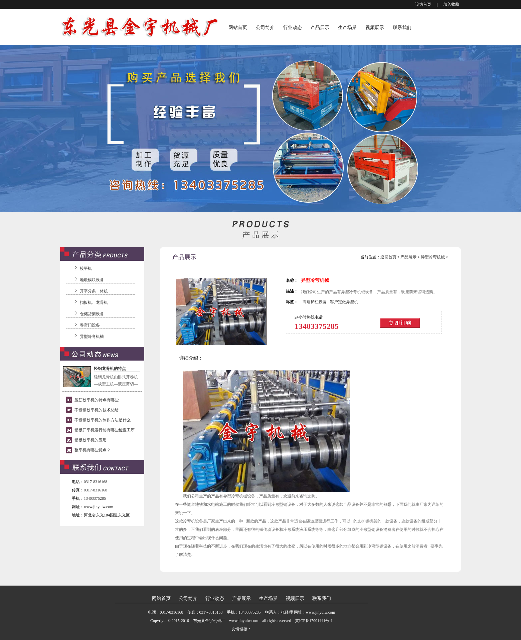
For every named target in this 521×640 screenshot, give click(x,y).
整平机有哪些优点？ (92, 450)
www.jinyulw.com (98, 506)
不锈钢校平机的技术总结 (96, 410)
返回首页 (388, 257)
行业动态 (292, 27)
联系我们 (402, 27)
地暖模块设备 (92, 279)
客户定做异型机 (344, 301)
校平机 (86, 268)
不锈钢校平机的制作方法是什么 (102, 420)
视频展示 (374, 27)
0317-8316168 (95, 481)
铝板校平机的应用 (90, 440)
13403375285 (95, 498)
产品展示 (320, 27)
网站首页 (237, 27)
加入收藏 (451, 4)
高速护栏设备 (315, 301)
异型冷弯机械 (92, 336)
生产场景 (347, 27)
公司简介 (265, 27)
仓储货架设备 (92, 313)
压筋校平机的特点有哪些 (96, 400)
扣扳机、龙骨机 (94, 302)
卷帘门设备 (90, 325)
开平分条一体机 (94, 291)
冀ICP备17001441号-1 (314, 620)
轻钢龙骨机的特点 (110, 368)
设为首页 (423, 4)
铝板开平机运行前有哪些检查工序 (104, 430)
